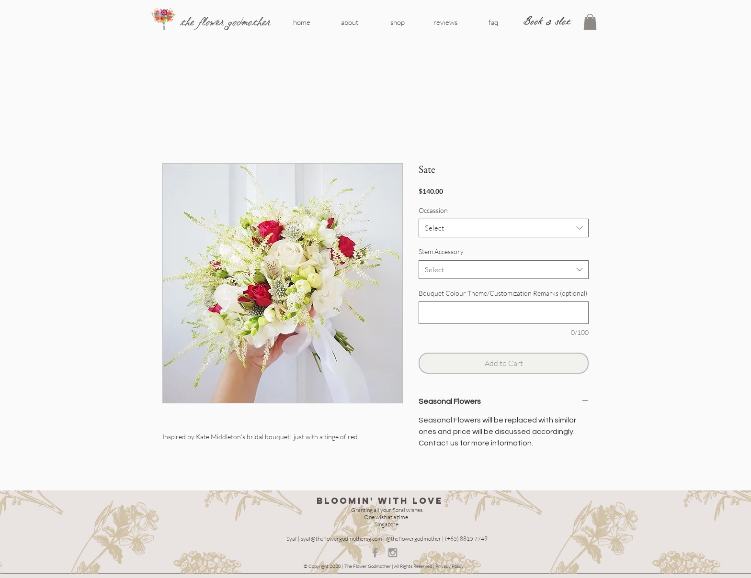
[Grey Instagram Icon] (393, 552)
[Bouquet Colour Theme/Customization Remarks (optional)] (503, 313)
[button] (590, 22)
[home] (302, 22)
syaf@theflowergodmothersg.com (341, 538)
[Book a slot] (546, 21)
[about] (349, 22)
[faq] (493, 22)
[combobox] (504, 228)
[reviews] (445, 22)
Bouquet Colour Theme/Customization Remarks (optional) (503, 293)
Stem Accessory (441, 251)
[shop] (397, 22)
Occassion (433, 210)
